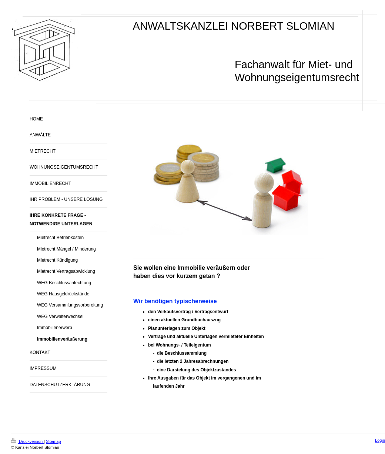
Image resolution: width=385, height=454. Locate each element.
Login (380, 440)
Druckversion (27, 441)
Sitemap (53, 441)
